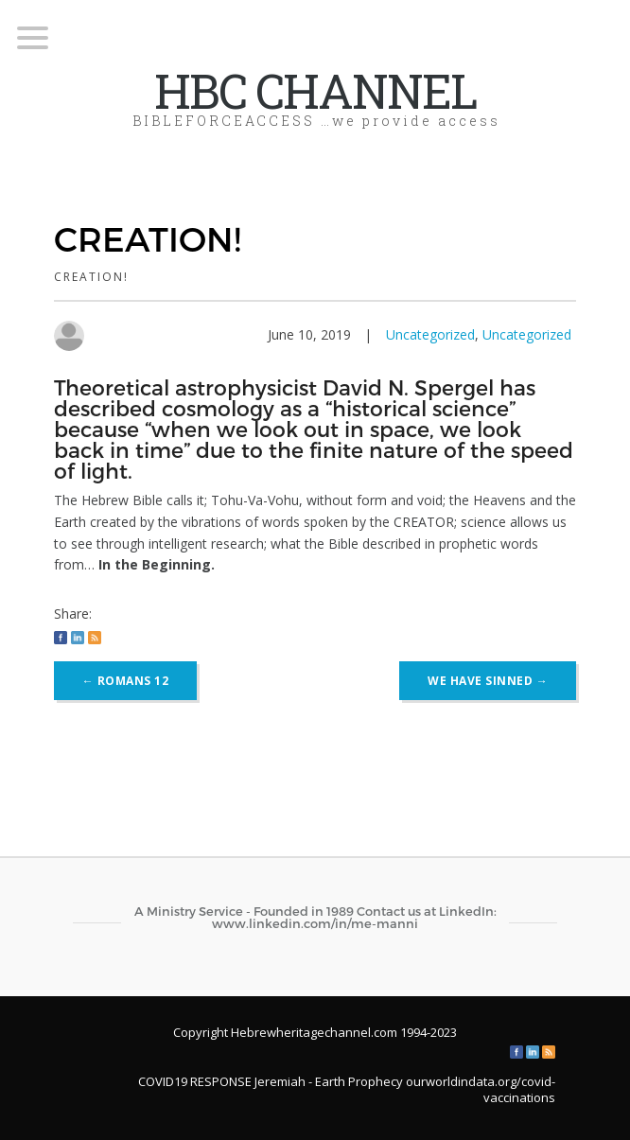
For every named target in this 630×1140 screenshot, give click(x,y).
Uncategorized (430, 334)
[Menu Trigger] (33, 36)
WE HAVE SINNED (488, 681)
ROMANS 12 (125, 681)
